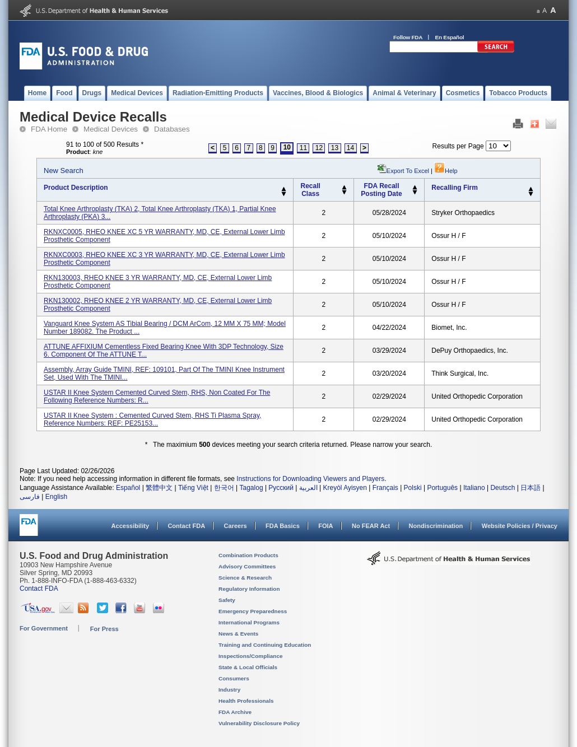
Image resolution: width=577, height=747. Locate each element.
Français (385, 488)
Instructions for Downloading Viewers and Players (310, 479)
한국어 (224, 488)
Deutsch (502, 488)
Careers (235, 525)
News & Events (238, 634)
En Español (449, 37)
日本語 (530, 488)
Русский (281, 488)
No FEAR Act (371, 525)
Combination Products (248, 555)
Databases (172, 129)
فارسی (30, 497)
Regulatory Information (249, 589)
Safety (226, 600)
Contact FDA (186, 525)
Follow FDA (407, 37)
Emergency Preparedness (252, 611)
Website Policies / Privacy (519, 525)
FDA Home (49, 129)
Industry (229, 690)
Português (442, 488)
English (56, 497)
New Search (63, 170)
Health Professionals (245, 701)
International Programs (249, 622)
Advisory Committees (247, 566)
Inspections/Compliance (250, 656)
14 (350, 148)
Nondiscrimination (436, 525)
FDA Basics (283, 525)
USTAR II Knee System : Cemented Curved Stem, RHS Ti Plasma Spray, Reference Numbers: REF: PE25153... (152, 419)
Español (128, 488)
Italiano (474, 488)
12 (319, 148)
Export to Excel (408, 170)
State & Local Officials (247, 667)
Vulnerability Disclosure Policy (259, 723)
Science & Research (245, 578)
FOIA (325, 525)
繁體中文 (159, 488)
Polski (413, 488)
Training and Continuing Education (264, 645)
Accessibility (130, 525)
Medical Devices (110, 129)
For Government (44, 628)
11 (303, 148)
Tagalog (251, 488)
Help (446, 170)
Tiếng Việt (193, 488)
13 (334, 148)
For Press (104, 628)
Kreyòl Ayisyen (345, 488)
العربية (308, 488)
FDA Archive (235, 712)
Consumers (233, 678)
